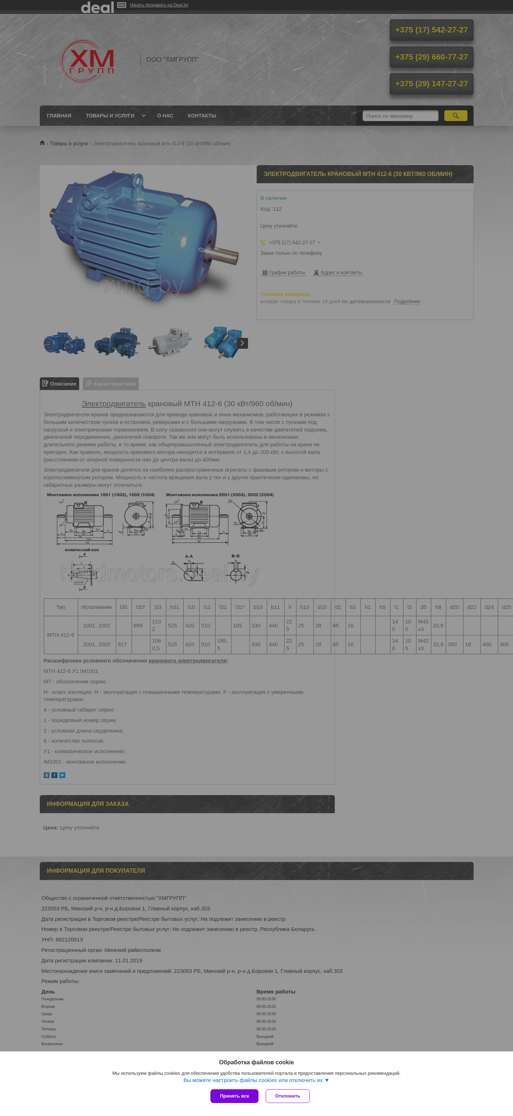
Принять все (234, 1096)
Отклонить (287, 1096)
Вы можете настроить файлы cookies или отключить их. (253, 1080)
